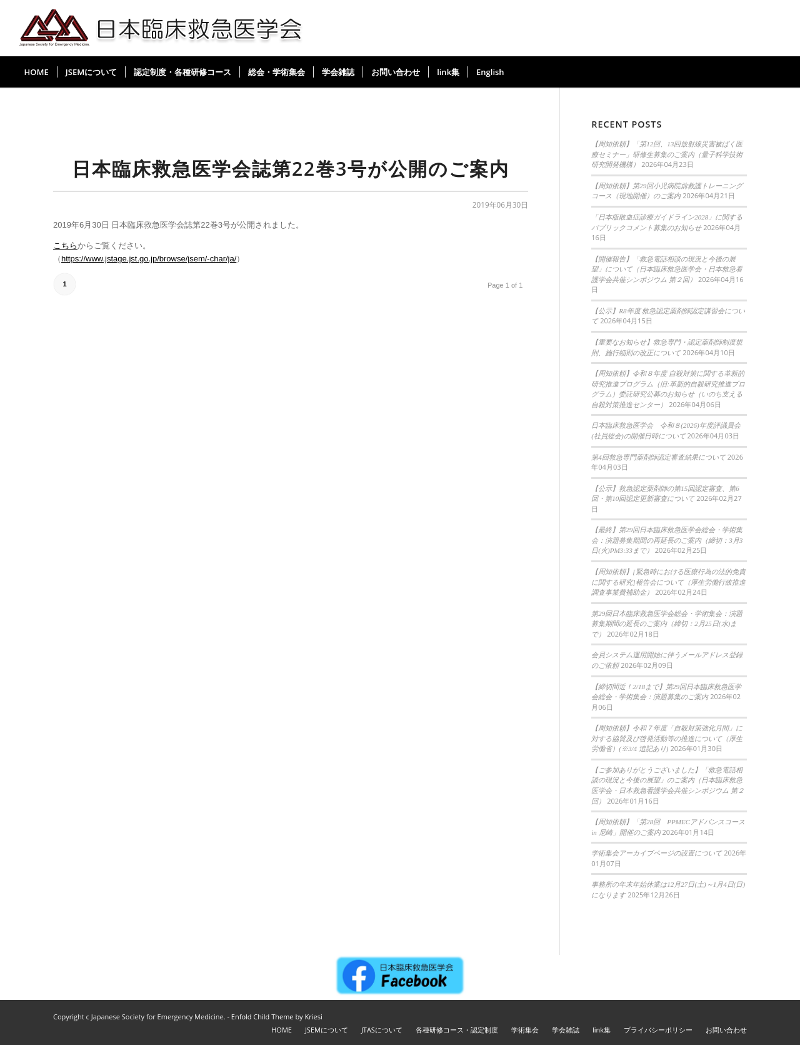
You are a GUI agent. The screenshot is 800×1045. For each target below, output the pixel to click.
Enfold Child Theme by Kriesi (276, 1016)
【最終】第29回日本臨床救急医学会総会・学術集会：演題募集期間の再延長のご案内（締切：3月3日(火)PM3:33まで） (666, 540)
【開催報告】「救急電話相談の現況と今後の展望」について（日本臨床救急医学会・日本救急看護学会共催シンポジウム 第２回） (666, 269)
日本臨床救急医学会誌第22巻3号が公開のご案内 (290, 168)
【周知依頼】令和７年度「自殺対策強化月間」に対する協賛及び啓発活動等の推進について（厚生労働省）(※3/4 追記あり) (666, 738)
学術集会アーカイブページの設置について (656, 853)
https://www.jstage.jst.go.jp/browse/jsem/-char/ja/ (148, 258)
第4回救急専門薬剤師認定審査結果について (658, 457)
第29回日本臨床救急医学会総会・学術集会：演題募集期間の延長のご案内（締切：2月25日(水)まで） (666, 624)
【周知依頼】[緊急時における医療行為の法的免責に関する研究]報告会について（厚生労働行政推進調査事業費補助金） (668, 582)
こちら (65, 245)
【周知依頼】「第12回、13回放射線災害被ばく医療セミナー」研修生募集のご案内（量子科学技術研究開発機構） (666, 154)
